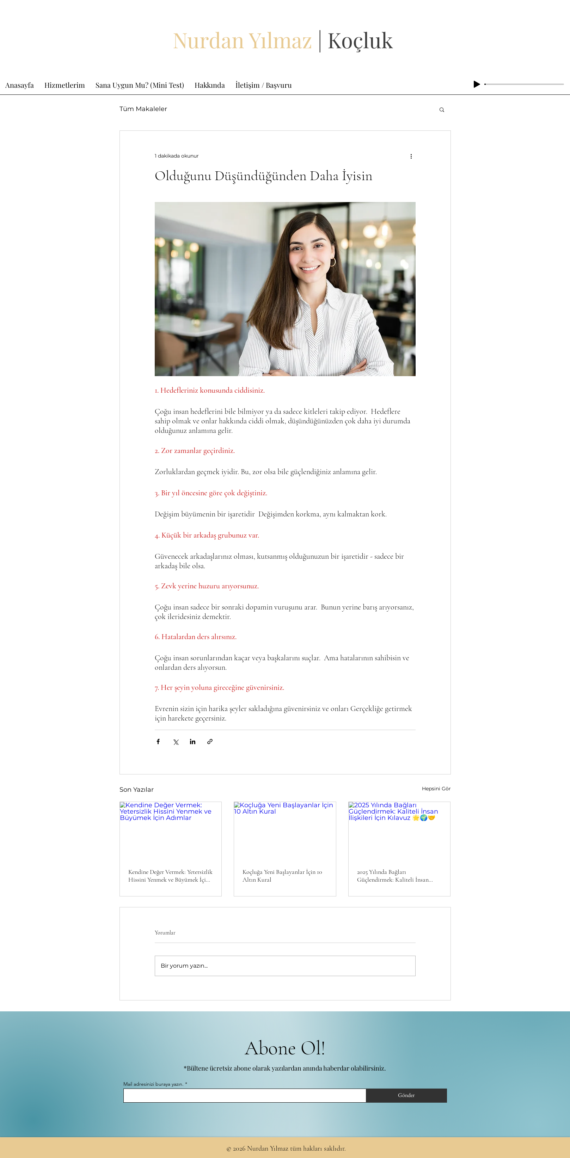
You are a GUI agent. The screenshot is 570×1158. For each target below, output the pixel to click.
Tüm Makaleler (143, 109)
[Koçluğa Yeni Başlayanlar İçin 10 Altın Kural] (285, 830)
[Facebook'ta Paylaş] (158, 741)
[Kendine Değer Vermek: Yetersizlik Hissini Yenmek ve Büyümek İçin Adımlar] (171, 830)
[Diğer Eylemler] (411, 156)
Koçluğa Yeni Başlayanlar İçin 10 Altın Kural (282, 875)
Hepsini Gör (436, 788)
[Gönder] (406, 1096)
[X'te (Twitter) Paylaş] (175, 741)
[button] (442, 109)
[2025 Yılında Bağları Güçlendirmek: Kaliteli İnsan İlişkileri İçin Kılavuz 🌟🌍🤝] (400, 830)
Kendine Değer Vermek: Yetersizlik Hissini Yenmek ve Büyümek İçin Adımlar (170, 875)
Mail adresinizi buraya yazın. (153, 1084)
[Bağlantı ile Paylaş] (210, 741)
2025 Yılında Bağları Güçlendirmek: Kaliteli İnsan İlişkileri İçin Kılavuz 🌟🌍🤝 (395, 875)
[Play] (477, 84)
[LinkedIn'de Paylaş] (192, 741)
